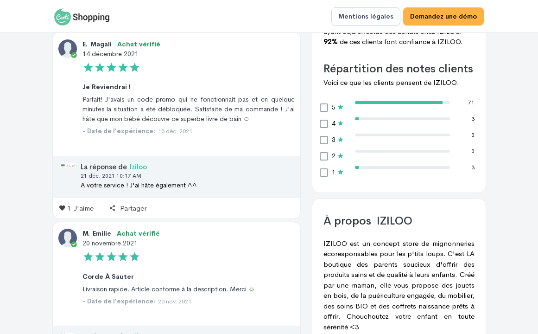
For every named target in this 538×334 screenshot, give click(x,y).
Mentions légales (365, 16)
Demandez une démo (443, 16)
